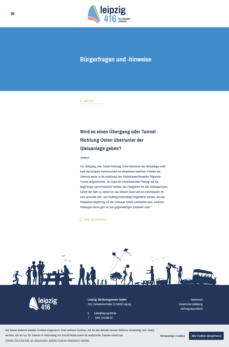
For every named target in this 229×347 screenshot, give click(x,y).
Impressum (197, 300)
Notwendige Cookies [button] (172, 336)
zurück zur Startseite (94, 219)
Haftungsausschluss (192, 309)
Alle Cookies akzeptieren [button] (206, 336)
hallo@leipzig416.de (105, 313)
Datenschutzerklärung (191, 304)
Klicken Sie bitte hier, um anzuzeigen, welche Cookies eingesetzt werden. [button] (47, 340)
